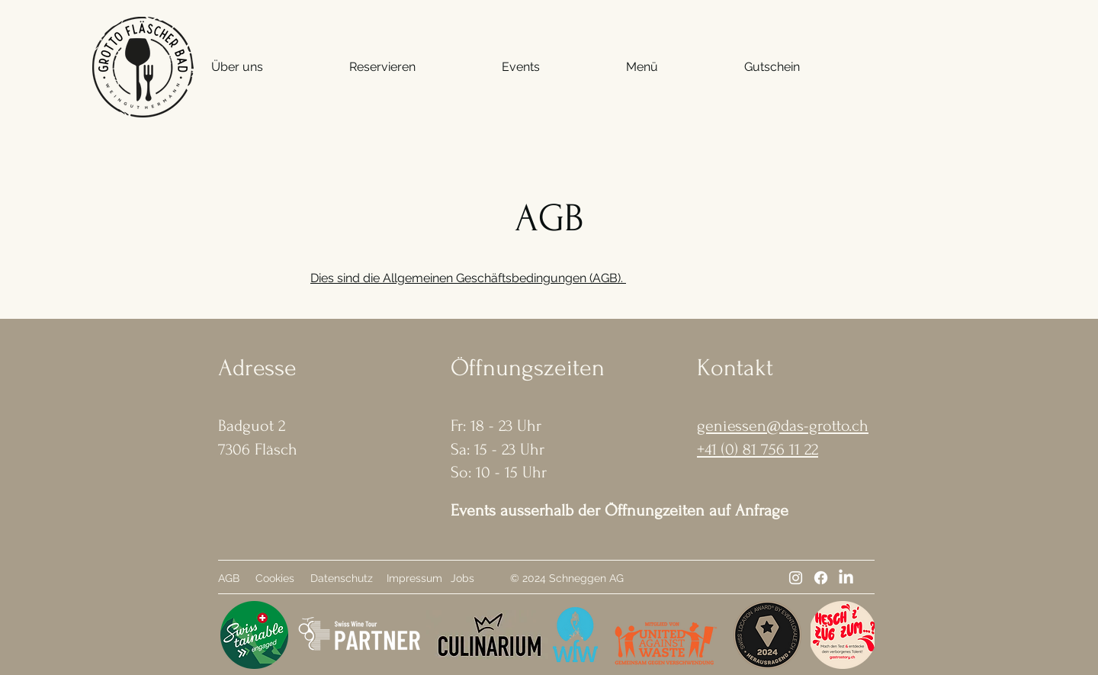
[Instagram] (795, 578)
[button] (237, 67)
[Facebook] (821, 578)
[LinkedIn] (846, 578)
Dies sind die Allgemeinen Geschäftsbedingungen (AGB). (468, 278)
